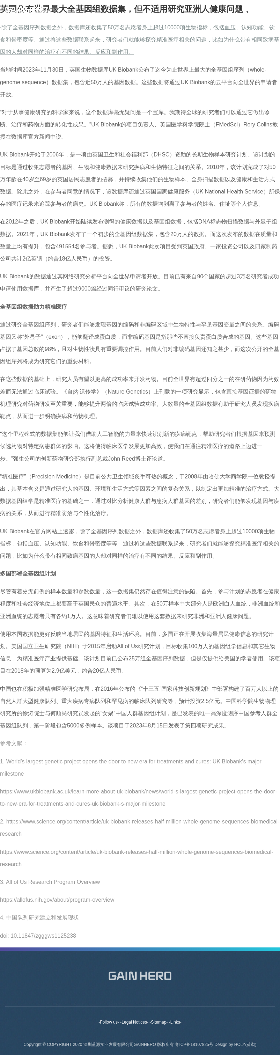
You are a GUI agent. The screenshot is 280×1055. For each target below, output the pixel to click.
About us (84, 1003)
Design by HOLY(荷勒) (235, 1048)
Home (52, 1003)
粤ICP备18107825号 (194, 1048)
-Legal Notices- (134, 1022)
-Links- (175, 1022)
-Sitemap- (158, 1022)
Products (150, 1003)
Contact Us (215, 1003)
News (181, 1003)
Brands (117, 1003)
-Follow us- (108, 1022)
